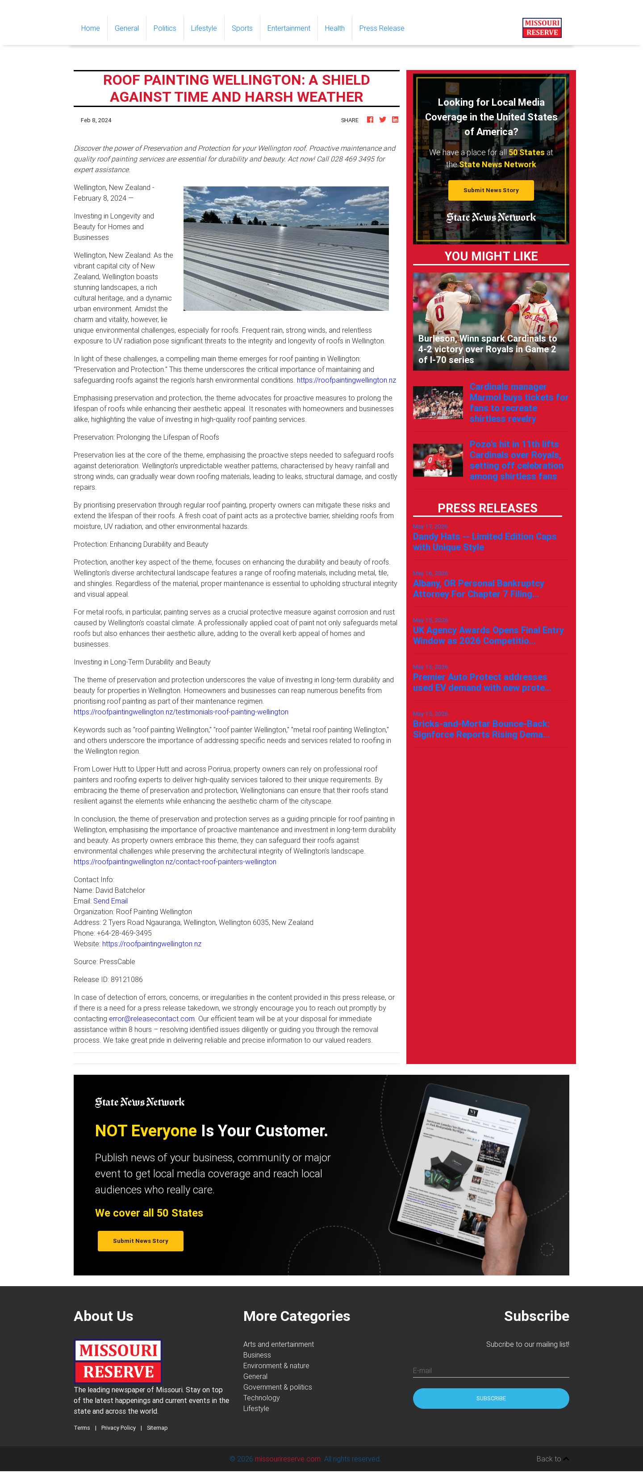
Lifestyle (204, 29)
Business (257, 1356)
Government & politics (277, 1388)
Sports (242, 29)
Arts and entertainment (278, 1345)
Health (335, 29)
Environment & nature (276, 1367)
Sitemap (157, 1429)
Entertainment (288, 29)
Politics (165, 29)
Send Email (110, 902)
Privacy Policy (118, 1429)
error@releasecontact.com (152, 1020)
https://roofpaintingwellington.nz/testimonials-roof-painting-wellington (181, 713)
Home (94, 29)
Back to (553, 1460)
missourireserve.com (288, 1460)
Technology (261, 1399)
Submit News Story (491, 192)
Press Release (382, 29)
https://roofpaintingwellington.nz (346, 381)
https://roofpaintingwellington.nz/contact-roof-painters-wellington (175, 863)
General (127, 29)
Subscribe (491, 1400)
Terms (82, 1429)
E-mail (422, 1372)
